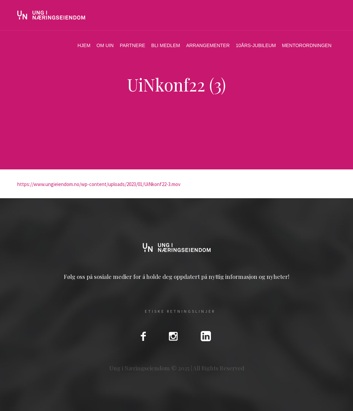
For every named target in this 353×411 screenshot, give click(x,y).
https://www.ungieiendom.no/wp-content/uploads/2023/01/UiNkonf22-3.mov (98, 184)
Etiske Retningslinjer (180, 311)
